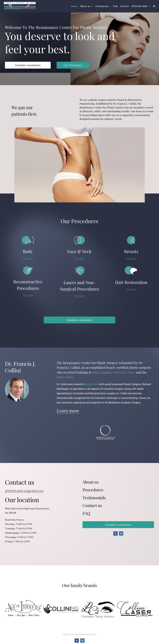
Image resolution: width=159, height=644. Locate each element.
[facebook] (115, 533)
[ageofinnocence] (23, 601)
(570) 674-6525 (14, 491)
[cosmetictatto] (98, 600)
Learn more (68, 410)
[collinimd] (61, 604)
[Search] (154, 6)
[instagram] (121, 533)
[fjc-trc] (20, 3)
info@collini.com (33, 491)
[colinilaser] (135, 602)
